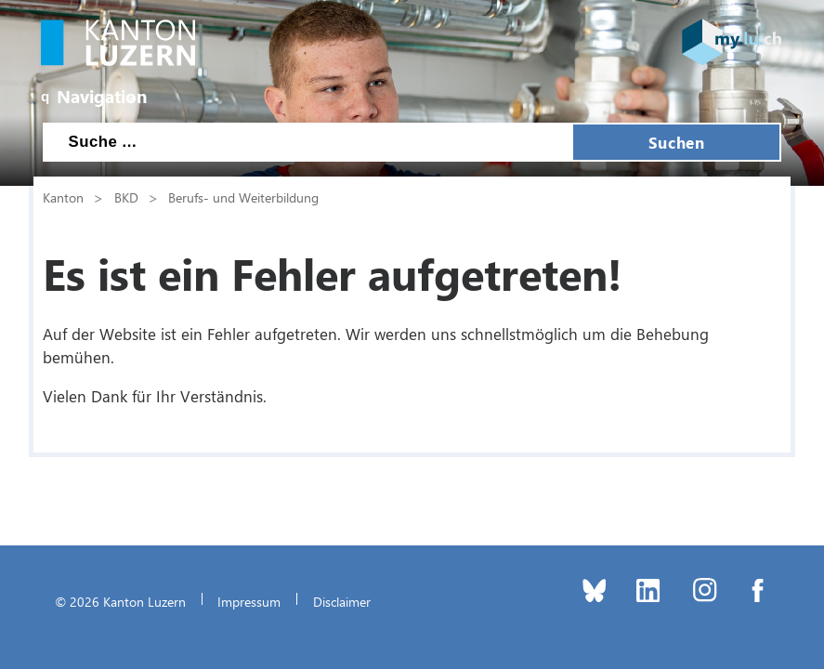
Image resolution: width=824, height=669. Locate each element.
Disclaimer (342, 601)
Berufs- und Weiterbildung (243, 197)
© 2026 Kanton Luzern (120, 601)
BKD (126, 197)
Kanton (63, 197)
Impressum (249, 601)
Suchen (676, 142)
